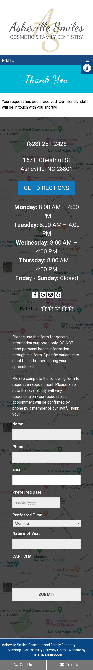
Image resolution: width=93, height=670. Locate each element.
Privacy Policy (55, 650)
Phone (20, 446)
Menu (8, 60)
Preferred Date (28, 492)
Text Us (69, 664)
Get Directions (46, 188)
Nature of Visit (26, 533)
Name (19, 424)
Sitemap (14, 650)
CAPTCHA (21, 556)
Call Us (23, 664)
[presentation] (50, 571)
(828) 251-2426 (46, 143)
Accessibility (33, 650)
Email (19, 469)
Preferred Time (27, 515)
